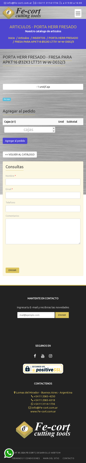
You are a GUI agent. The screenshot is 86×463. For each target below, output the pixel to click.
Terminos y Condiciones (26, 458)
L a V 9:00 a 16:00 (71, 3)
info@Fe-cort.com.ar (18, 3)
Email (9, 189)
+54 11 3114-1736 (46, 3)
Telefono (10, 202)
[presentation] (33, 257)
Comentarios (12, 215)
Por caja (7, 99)
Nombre (11, 176)
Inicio (11, 37)
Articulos (23, 37)
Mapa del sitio (51, 458)
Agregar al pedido (15, 140)
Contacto (68, 458)
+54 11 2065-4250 (43, 396)
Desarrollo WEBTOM (49, 453)
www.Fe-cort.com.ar (43, 411)
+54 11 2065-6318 (43, 400)
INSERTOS (38, 37)
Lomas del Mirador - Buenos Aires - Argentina (43, 392)
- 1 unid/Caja (43, 86)
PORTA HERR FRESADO (63, 37)
